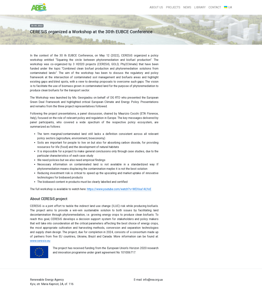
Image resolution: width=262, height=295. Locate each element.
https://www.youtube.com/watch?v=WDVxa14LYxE (119, 189)
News (187, 7)
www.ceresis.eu (40, 241)
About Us (156, 7)
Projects (173, 7)
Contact (215, 7)
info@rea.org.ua (153, 279)
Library (200, 7)
